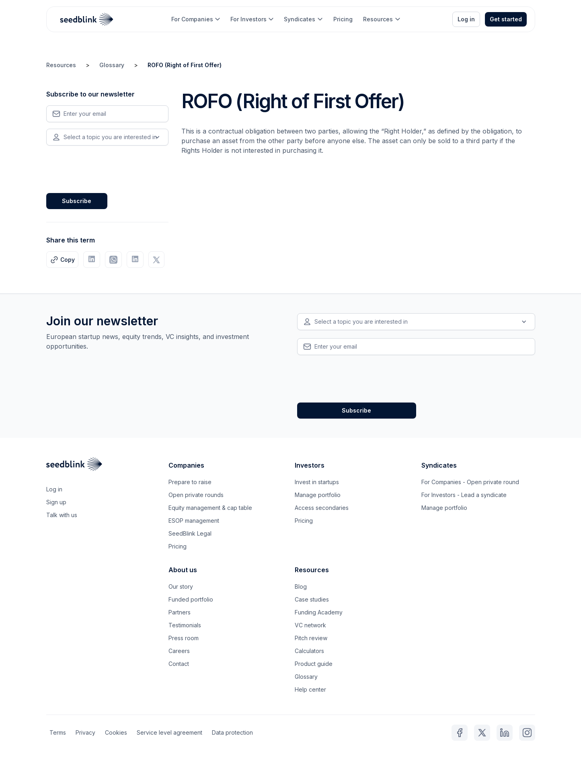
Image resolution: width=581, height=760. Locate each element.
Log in (466, 19)
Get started (506, 19)
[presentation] (107, 167)
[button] (195, 19)
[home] (87, 19)
